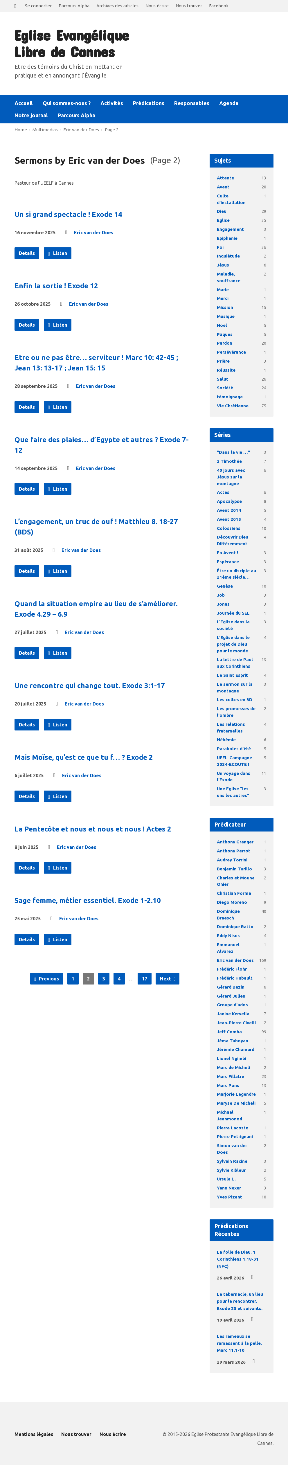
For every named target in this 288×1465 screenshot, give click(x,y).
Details (27, 253)
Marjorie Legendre (236, 1094)
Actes (223, 492)
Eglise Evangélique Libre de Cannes (71, 43)
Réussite (226, 370)
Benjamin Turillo (234, 868)
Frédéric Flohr (232, 969)
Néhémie (226, 739)
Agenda (228, 103)
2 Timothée (229, 461)
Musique (226, 316)
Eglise (223, 220)
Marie (223, 289)
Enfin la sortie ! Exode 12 (56, 286)
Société (225, 387)
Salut (222, 379)
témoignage (230, 396)
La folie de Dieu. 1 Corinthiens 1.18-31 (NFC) (238, 1259)
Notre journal (31, 115)
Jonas (223, 604)
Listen (57, 254)
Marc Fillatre (230, 1076)
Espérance (228, 561)
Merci (222, 298)
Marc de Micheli (233, 1067)
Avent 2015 (229, 519)
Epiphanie (227, 238)
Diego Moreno (232, 902)
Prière (223, 361)
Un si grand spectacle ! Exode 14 (68, 214)
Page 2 (112, 129)
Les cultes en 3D (234, 699)
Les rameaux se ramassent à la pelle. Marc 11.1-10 (239, 1343)
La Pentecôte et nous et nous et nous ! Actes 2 (93, 829)
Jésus (223, 264)
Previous (46, 979)
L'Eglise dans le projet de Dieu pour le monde (233, 644)
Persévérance (231, 352)
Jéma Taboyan (232, 1040)
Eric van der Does (81, 129)
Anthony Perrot (233, 850)
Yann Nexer (229, 1187)
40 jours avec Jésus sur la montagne (231, 477)
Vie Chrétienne (233, 405)
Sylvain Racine (232, 1161)
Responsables (191, 103)
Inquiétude (228, 255)
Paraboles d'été (234, 748)
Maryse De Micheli (236, 1103)
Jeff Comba (229, 1031)
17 (144, 978)
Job (221, 595)
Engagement (230, 229)
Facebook (218, 5)
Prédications (148, 103)
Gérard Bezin (230, 987)
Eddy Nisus (228, 935)
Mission (225, 307)
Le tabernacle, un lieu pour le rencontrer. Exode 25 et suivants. (240, 1301)
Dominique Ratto (235, 926)
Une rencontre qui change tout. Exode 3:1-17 (90, 686)
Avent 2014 (229, 510)
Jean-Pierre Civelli (236, 1022)
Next (168, 979)
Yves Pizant (229, 1196)
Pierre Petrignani (235, 1136)
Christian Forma (234, 893)
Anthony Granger (235, 841)
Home (21, 129)
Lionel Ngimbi (231, 1058)
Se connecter (38, 5)
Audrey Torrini (232, 859)
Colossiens (228, 528)
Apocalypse (229, 501)
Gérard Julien (231, 996)
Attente (225, 177)
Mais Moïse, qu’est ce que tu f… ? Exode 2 (84, 757)
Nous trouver (189, 5)
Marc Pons (228, 1085)
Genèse (225, 586)
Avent (223, 186)
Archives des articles (117, 5)
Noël (222, 325)
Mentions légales (34, 1434)
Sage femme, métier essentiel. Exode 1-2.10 (88, 900)
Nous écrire (157, 5)
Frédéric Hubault (235, 978)
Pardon (224, 343)
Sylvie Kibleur (231, 1170)
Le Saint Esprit (232, 675)
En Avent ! (227, 552)
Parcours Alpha (74, 5)
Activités (111, 103)
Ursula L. (226, 1178)
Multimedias (45, 129)
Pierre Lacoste (232, 1127)
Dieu (221, 211)
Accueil (24, 103)
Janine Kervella (233, 1013)
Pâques (225, 334)
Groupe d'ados (232, 1004)
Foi (220, 247)
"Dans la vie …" (233, 452)
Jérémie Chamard (235, 1049)
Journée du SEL (233, 613)
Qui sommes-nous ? (67, 103)
